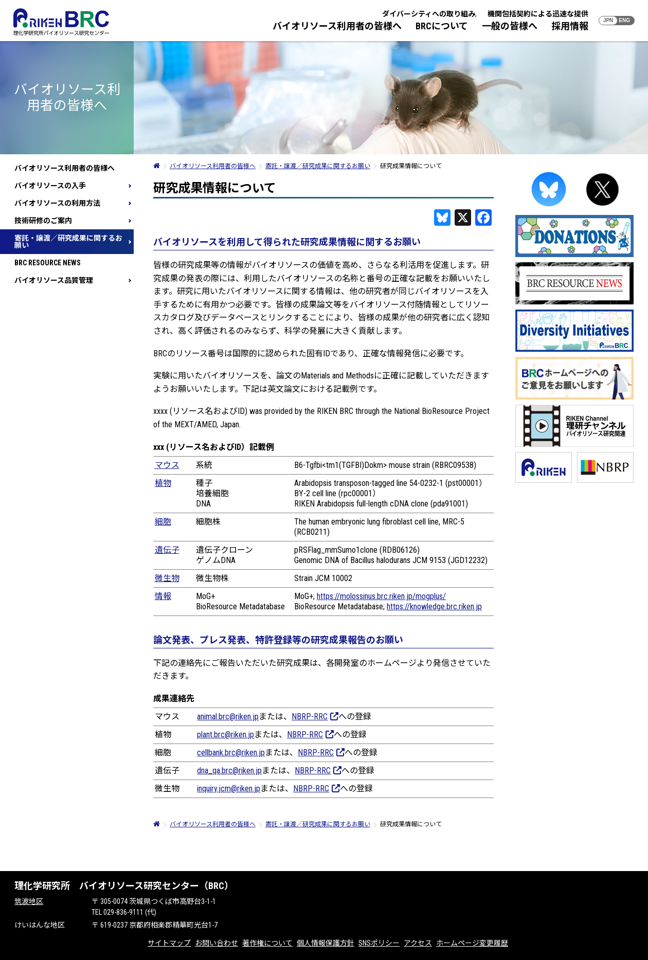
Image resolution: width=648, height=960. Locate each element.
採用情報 (569, 26)
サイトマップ (169, 943)
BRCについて (442, 26)
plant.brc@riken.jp (225, 734)
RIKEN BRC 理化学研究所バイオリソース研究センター (61, 21)
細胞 (163, 522)
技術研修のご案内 (43, 220)
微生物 (167, 578)
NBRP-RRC (315, 716)
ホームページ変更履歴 (472, 943)
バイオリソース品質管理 (53, 280)
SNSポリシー (379, 943)
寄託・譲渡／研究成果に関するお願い (68, 241)
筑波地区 (28, 901)
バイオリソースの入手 (50, 186)
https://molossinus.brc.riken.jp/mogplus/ (381, 596)
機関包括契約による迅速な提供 (538, 14)
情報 (163, 596)
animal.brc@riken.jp (228, 716)
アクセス (418, 943)
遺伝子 (167, 550)
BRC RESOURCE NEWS (47, 263)
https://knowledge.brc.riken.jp (434, 606)
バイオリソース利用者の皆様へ (337, 26)
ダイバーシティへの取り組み (428, 14)
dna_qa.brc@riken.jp (229, 770)
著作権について (267, 943)
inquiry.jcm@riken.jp (228, 788)
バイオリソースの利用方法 (57, 203)
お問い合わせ (216, 943)
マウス (167, 465)
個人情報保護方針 (325, 943)
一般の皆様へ (509, 26)
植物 (163, 483)
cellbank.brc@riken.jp (231, 752)
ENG (624, 20)
